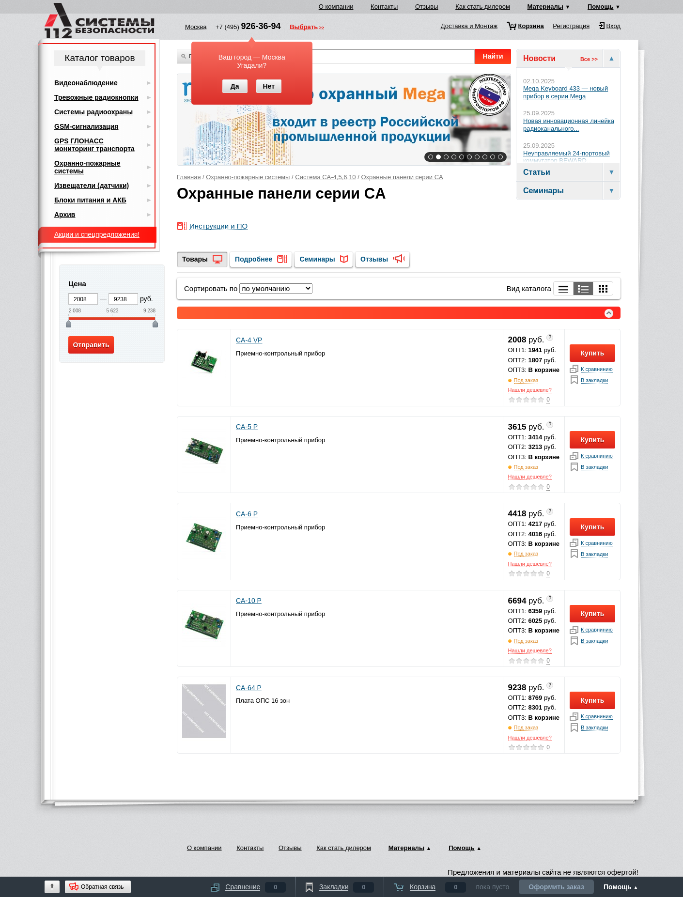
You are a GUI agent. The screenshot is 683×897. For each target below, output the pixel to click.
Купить (593, 353)
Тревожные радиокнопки (96, 97)
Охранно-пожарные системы (248, 177)
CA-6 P (247, 514)
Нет (269, 86)
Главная (189, 177)
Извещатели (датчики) (91, 185)
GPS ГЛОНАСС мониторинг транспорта (94, 145)
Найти (493, 56)
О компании (336, 6)
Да (235, 86)
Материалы (545, 6)
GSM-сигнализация (86, 126)
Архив (64, 214)
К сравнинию (597, 369)
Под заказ (526, 380)
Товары (195, 259)
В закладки (594, 380)
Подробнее (253, 259)
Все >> (589, 59)
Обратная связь (102, 886)
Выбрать (304, 27)
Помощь (600, 6)
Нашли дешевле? (530, 390)
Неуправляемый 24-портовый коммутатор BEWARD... (566, 157)
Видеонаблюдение (86, 83)
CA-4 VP (249, 340)
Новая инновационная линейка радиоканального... (568, 124)
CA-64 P (249, 688)
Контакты (384, 6)
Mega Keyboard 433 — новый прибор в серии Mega (565, 92)
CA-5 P (247, 427)
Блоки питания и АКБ (90, 200)
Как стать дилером (482, 6)
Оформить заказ (556, 887)
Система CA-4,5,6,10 (325, 177)
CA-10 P (249, 600)
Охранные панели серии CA (402, 177)
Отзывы (426, 6)
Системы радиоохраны (93, 112)
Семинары (317, 259)
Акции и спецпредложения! (97, 234)
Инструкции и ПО (218, 226)
